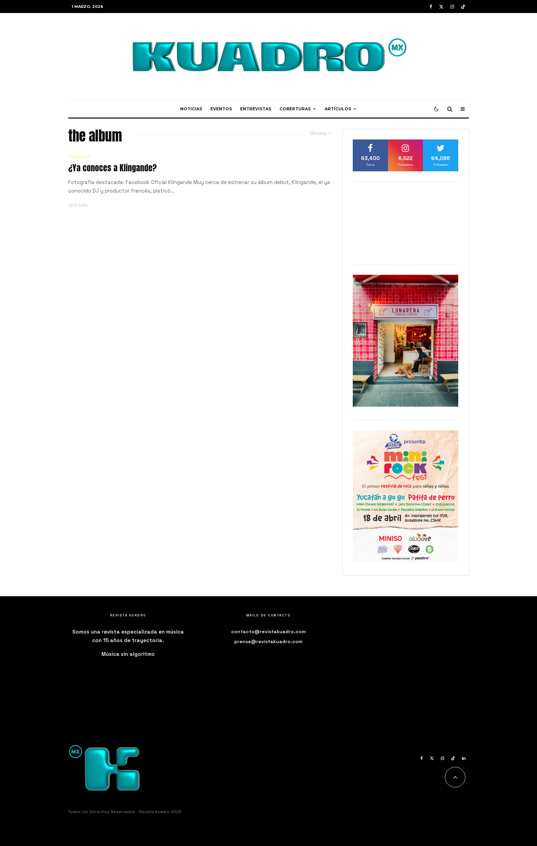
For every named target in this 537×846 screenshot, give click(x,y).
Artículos (338, 108)
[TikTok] (463, 6)
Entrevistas (255, 108)
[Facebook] (431, 6)
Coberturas (295, 108)
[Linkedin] (464, 758)
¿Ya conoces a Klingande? (112, 168)
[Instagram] (452, 6)
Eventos (221, 108)
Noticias (191, 108)
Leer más (77, 205)
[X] (441, 6)
